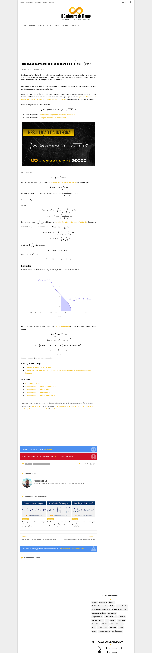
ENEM (111, 83)
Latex (49, 25)
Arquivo (32, 25)
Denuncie (51, 2)
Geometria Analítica (109, 62)
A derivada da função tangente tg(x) (35, 622)
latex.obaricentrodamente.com (72, 549)
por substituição (85, 97)
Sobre (56, 25)
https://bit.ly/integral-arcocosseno (38, 367)
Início (24, 25)
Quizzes (65, 25)
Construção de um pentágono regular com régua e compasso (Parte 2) (39, 629)
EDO (103, 80)
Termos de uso (59, 409)
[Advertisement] (58, 43)
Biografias (113, 73)
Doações (77, 603)
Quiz (115, 80)
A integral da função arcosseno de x (52, 118)
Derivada (105, 69)
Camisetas (75, 25)
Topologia (123, 80)
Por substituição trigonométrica (108, 627)
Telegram (48, 449)
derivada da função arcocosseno (55, 200)
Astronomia (119, 66)
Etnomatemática (121, 83)
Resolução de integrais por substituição (40, 395)
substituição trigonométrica (55, 99)
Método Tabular (102, 618)
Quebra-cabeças (116, 69)
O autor (48, 603)
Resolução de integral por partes (37, 392)
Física (122, 48)
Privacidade (29, 2)
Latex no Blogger (66, 635)
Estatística (106, 76)
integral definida (63, 326)
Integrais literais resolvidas (106, 629)
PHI (125, 69)
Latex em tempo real (67, 629)
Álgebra (122, 44)
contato (57, 456)
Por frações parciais (104, 624)
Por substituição (102, 621)
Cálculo (41, 25)
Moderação (38, 2)
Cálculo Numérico (118, 76)
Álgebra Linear (107, 87)
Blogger (74, 648)
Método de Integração (41, 464)
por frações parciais (34, 99)
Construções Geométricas (111, 55)
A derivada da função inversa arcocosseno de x (57, 115)
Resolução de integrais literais (37, 389)
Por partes (100, 615)
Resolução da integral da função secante (40, 386)
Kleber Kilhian (37, 406)
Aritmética (122, 73)
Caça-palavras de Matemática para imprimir (38, 616)
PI (126, 66)
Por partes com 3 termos (105, 635)
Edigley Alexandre (94, 648)
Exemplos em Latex (67, 632)
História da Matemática (110, 48)
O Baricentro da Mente (48, 648)
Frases (104, 83)
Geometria (113, 44)
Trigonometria (107, 66)
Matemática (122, 62)
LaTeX (110, 80)
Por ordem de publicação (68, 615)
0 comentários (46, 70)
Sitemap (40, 603)
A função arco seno (32, 383)
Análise (104, 73)
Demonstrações (107, 51)
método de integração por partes (64, 182)
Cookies (45, 2)
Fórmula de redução (103, 632)
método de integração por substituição (71, 222)
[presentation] (82, 64)
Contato (22, 2)
